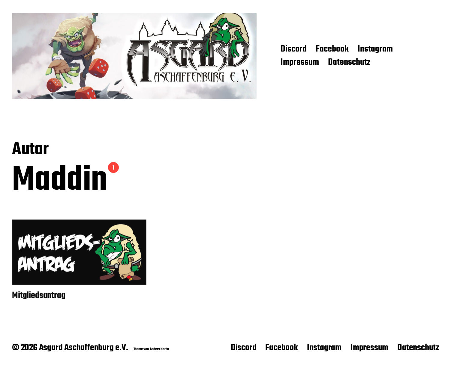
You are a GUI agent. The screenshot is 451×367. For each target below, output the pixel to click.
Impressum (300, 63)
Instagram (375, 49)
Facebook (332, 49)
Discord (294, 49)
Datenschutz (349, 63)
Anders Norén (159, 349)
